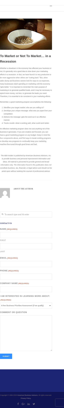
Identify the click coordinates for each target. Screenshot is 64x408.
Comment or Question (13, 312)
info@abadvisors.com (33, 2)
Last (2, 251)
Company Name (14, 283)
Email (9, 258)
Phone (9, 270)
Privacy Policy (26, 398)
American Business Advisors (27, 395)
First (3, 240)
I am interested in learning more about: (25, 298)
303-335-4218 (15, 2)
